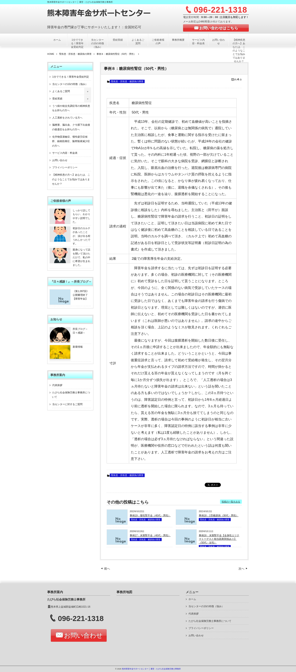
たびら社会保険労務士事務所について (71, 395)
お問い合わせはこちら (218, 28)
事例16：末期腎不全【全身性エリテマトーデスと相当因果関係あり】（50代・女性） (219, 539)
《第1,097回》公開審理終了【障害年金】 (81, 295)
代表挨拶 (57, 385)
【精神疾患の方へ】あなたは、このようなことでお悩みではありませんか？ (239, 50)
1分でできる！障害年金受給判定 (77, 43)
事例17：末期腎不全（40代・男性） (150, 535)
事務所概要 (178, 39)
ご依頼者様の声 (158, 41)
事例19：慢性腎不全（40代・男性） (150, 515)
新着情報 (78, 346)
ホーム (57, 39)
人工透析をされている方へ (67, 117)
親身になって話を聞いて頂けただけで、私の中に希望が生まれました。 (81, 257)
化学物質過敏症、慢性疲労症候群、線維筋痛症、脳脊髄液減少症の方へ (71, 141)
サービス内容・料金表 (198, 41)
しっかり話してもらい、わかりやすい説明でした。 (81, 216)
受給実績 (118, 39)
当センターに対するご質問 (67, 404)
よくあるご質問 (138, 41)
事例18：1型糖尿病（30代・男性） (218, 515)
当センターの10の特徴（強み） (97, 43)
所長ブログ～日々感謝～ (80, 331)
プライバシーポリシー (64, 167)
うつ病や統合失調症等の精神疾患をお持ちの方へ (71, 108)
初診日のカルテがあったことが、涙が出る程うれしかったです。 (81, 236)
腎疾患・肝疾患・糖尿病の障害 (127, 81)
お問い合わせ (218, 41)
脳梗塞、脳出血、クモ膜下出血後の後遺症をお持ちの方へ (71, 127)
